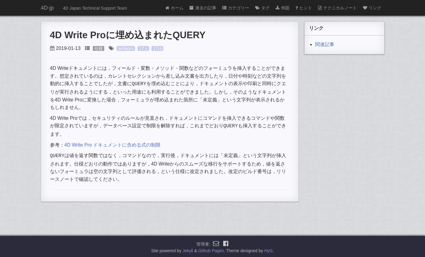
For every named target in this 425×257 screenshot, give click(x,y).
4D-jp (47, 8)
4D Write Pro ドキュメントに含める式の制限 (112, 143)
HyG (268, 249)
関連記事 (324, 44)
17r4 (157, 48)
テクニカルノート (337, 7)
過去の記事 (202, 7)
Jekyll (188, 249)
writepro (125, 48)
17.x (143, 48)
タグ (262, 7)
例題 (282, 7)
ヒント (303, 7)
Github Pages (211, 249)
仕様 (98, 48)
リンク (372, 7)
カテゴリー (235, 7)
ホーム (174, 7)
